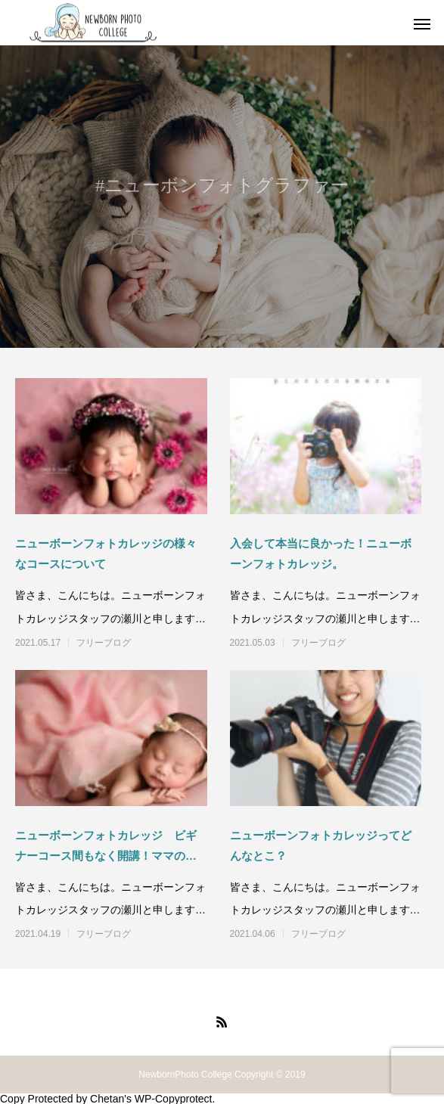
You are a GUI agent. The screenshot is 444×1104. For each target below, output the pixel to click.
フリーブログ (103, 642)
